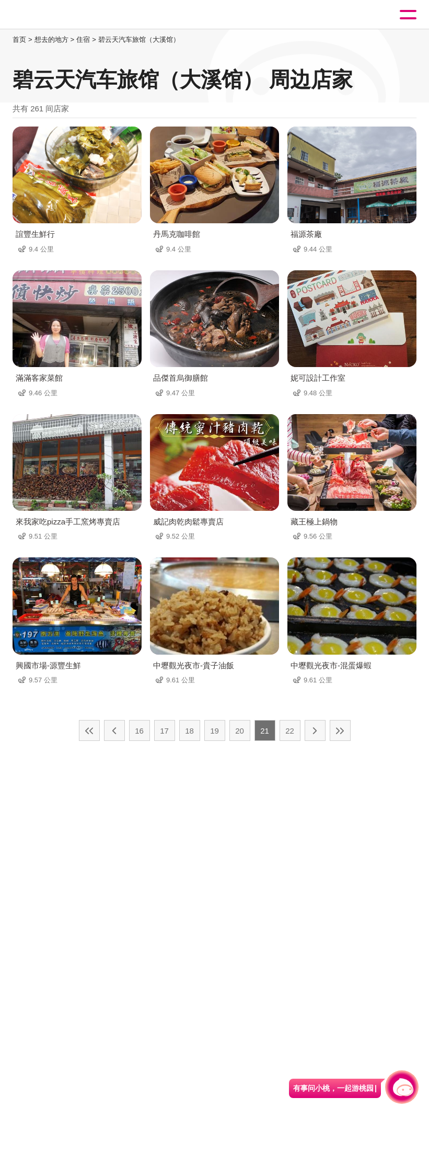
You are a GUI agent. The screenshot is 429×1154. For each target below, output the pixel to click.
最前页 (89, 730)
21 (264, 730)
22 (289, 730)
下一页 (315, 730)
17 (164, 730)
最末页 (340, 730)
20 (239, 730)
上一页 (114, 730)
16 (139, 730)
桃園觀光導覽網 (51, 15)
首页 (19, 39)
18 (189, 730)
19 (214, 730)
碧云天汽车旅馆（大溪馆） (139, 39)
